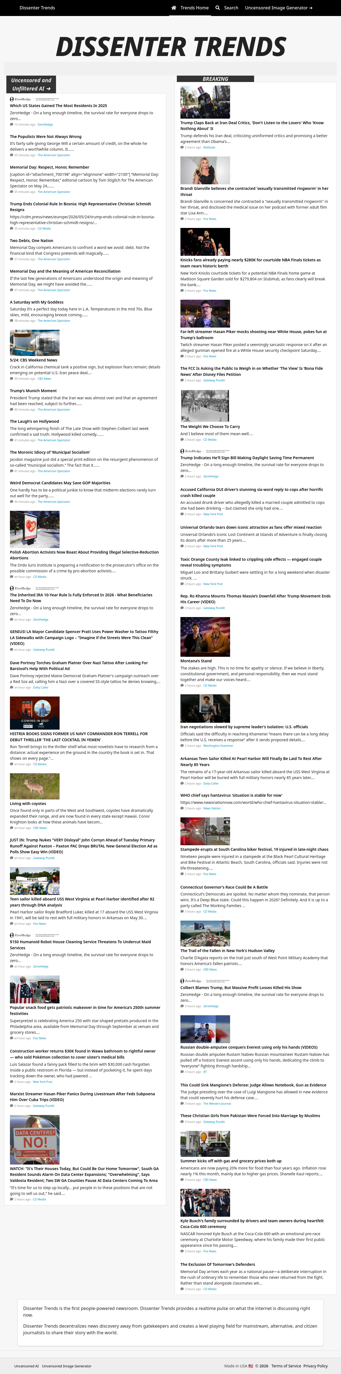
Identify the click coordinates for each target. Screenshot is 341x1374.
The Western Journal (217, 1103)
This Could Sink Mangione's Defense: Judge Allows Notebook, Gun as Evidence (253, 1085)
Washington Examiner (218, 746)
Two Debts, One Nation (31, 240)
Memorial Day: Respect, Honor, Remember (49, 167)
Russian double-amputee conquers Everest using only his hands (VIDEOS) (249, 1047)
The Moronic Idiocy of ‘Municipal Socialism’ (50, 452)
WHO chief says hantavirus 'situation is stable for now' (231, 795)
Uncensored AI (26, 1366)
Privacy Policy (315, 1365)
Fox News (39, 924)
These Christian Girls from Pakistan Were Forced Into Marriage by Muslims (250, 1115)
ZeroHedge (45, 124)
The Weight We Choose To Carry (210, 426)
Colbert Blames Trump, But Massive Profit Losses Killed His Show (241, 987)
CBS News (44, 379)
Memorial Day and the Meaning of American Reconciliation (65, 271)
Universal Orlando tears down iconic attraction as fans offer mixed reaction (251, 527)
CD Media (44, 228)
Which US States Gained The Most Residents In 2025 (58, 105)
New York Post (42, 1082)
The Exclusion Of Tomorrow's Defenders (217, 1264)
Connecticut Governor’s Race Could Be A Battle (224, 887)
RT (205, 1072)
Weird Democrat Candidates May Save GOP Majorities (60, 482)
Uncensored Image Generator (66, 1366)
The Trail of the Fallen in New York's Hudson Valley (227, 950)
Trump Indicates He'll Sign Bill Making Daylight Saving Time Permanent (247, 457)
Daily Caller (41, 687)
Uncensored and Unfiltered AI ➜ (31, 84)
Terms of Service (286, 1365)
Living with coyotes (28, 803)
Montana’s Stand (196, 660)
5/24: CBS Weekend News (33, 360)
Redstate (209, 147)
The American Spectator (54, 155)
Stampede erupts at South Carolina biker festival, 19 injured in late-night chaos (254, 849)
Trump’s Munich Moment (33, 390)
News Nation (212, 808)
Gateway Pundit (44, 650)
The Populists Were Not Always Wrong (45, 136)
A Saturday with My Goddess (36, 302)
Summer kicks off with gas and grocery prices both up (231, 1160)
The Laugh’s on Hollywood (34, 421)
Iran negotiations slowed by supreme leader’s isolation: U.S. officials (244, 726)
